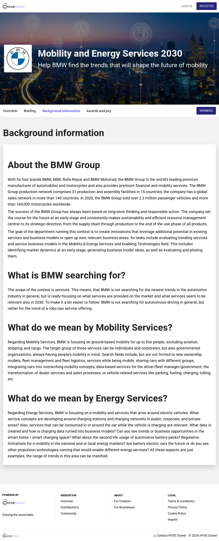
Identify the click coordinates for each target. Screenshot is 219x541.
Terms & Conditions (181, 501)
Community (68, 513)
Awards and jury (99, 111)
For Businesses (124, 507)
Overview (10, 111)
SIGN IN (186, 6)
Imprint (172, 519)
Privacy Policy (177, 507)
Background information (61, 111)
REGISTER (207, 6)
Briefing (30, 111)
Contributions (70, 507)
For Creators (122, 501)
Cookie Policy (177, 513)
